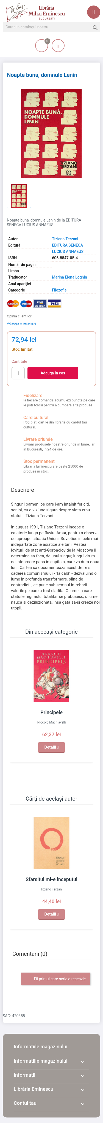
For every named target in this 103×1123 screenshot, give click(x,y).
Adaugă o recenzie (21, 323)
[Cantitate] (18, 373)
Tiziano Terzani (65, 239)
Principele (51, 712)
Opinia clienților (19, 316)
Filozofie (59, 290)
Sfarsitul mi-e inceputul (51, 879)
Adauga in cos (53, 373)
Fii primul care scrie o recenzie (56, 979)
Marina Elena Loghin (69, 277)
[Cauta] (51, 27)
